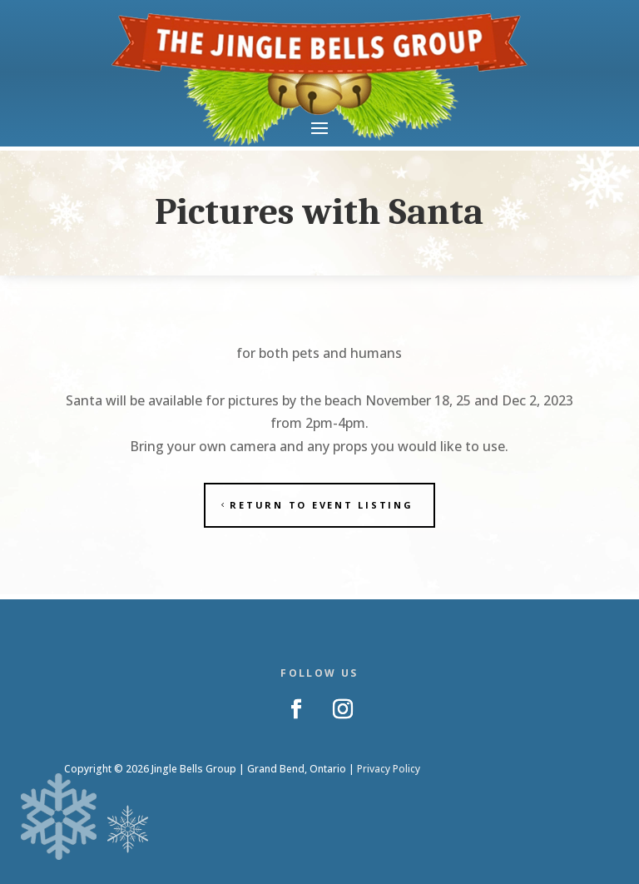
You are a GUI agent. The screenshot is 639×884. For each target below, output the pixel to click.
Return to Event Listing (321, 505)
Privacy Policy (388, 769)
